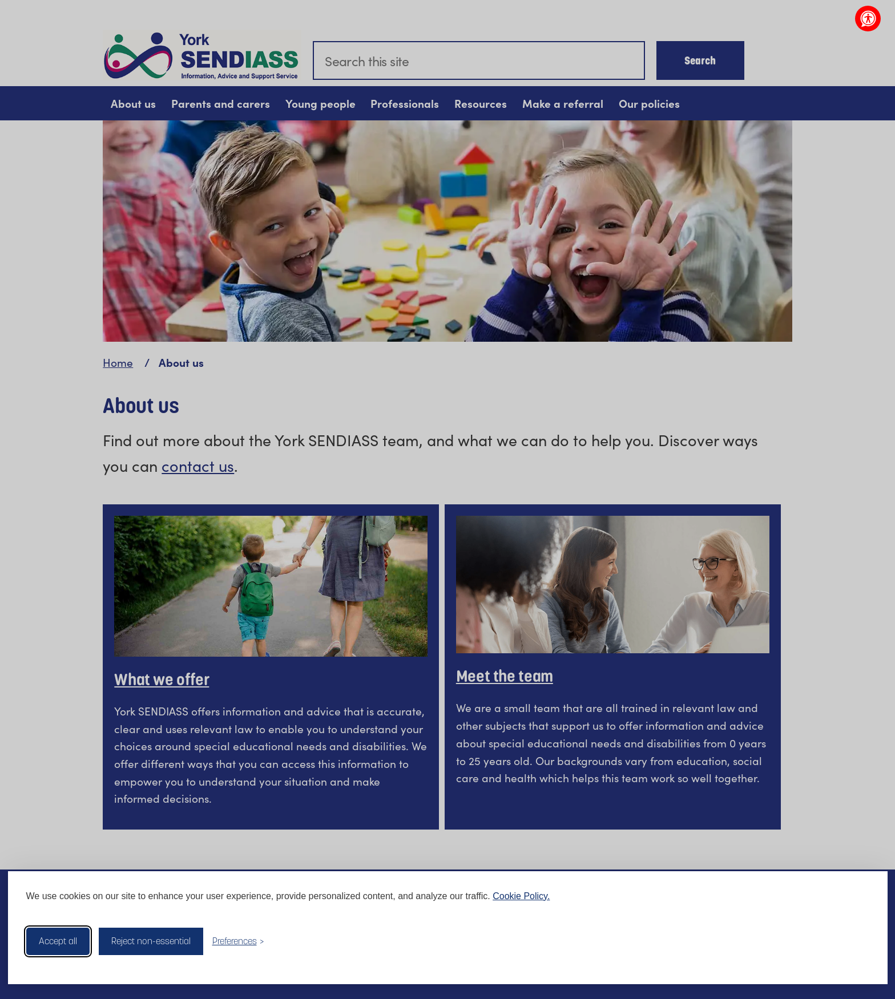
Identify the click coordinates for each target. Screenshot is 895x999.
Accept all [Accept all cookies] (58, 941)
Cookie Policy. (521, 896)
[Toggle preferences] (238, 941)
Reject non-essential (151, 941)
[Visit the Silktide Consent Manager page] (862, 941)
